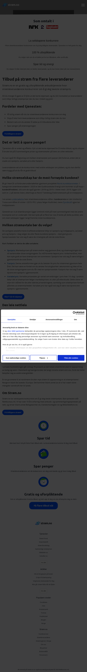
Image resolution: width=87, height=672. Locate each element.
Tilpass (43, 358)
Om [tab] (75, 319)
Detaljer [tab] (33, 319)
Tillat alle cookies (71, 358)
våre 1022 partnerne (15, 331)
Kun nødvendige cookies (16, 358)
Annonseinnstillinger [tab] (54, 319)
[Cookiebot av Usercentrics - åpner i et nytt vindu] (74, 313)
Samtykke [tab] (12, 319)
